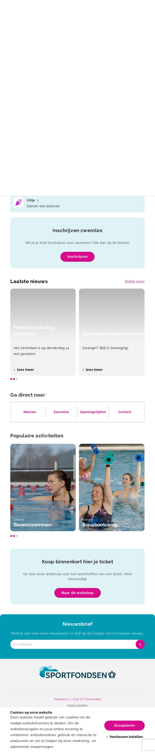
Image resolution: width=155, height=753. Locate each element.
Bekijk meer (135, 281)
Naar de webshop (77, 593)
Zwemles (61, 412)
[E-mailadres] (77, 644)
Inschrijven (77, 256)
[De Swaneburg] (44, 6)
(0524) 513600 (77, 705)
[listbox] (77, 332)
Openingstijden (93, 412)
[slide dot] (11, 379)
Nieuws (30, 412)
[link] (77, 675)
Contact (124, 412)
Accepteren (124, 725)
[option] (43, 332)
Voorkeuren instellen (124, 737)
